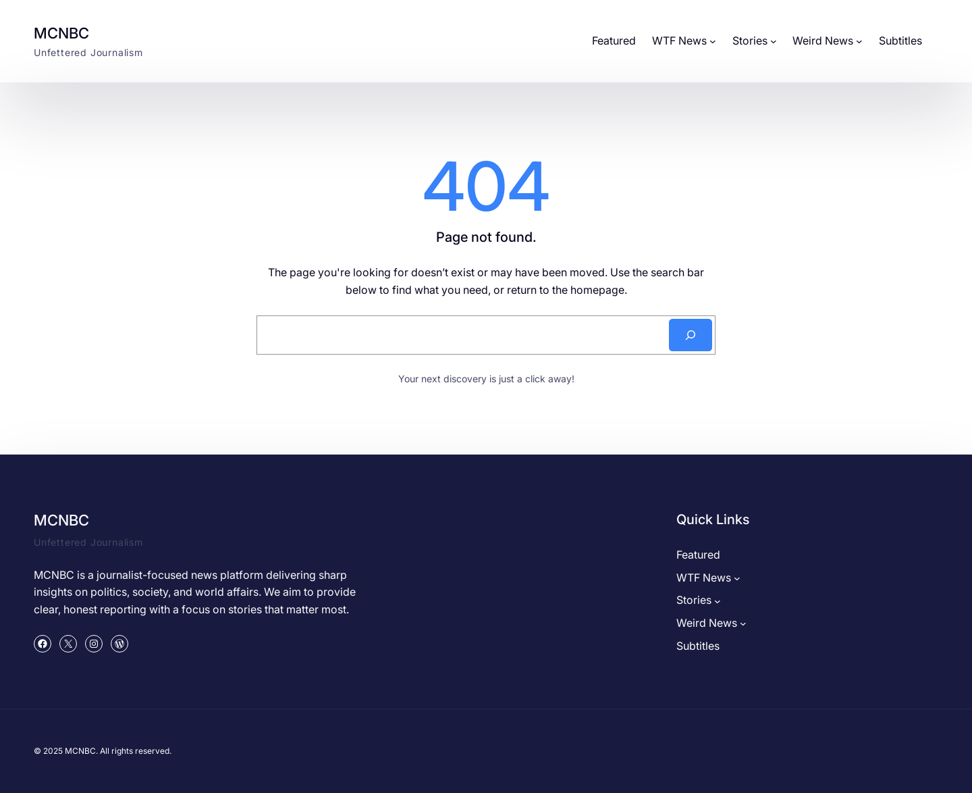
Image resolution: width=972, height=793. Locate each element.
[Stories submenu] (773, 41)
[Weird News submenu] (859, 41)
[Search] (690, 335)
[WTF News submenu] (712, 41)
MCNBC (61, 33)
